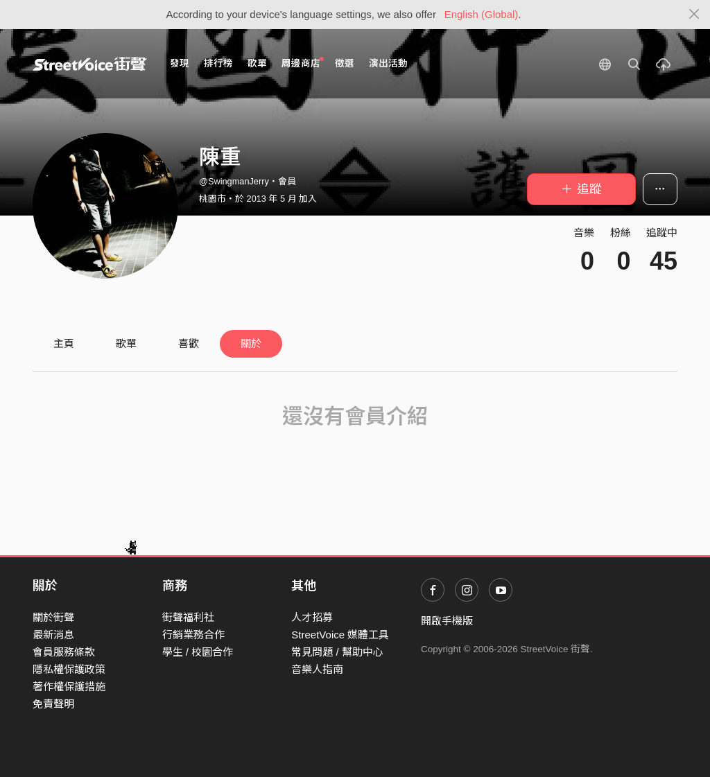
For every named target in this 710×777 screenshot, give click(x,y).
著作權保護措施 (69, 686)
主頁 (63, 343)
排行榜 (218, 63)
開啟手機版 (447, 621)
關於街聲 (53, 617)
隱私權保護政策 (69, 669)
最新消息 (53, 634)
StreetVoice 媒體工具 (340, 634)
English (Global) (481, 14)
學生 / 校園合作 (198, 652)
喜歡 (188, 343)
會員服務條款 (64, 652)
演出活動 (388, 63)
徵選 (344, 63)
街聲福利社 (188, 617)
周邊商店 (303, 63)
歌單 (257, 63)
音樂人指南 (317, 669)
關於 (251, 343)
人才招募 (312, 617)
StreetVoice (90, 64)
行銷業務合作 (193, 634)
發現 (179, 63)
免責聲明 (53, 704)
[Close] (694, 14)
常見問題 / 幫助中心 (337, 652)
